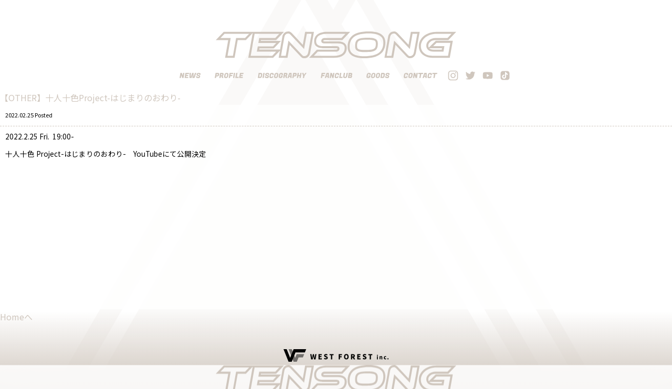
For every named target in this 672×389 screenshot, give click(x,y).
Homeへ (16, 316)
